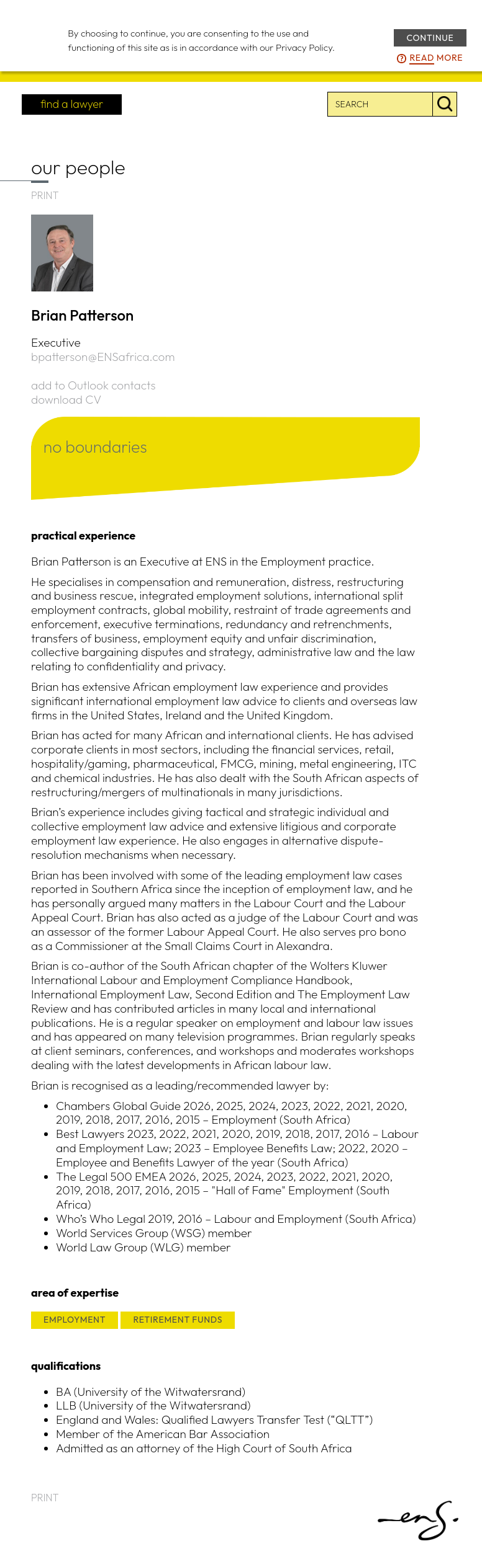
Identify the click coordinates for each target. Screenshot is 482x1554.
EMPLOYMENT (74, 1319)
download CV (66, 399)
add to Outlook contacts (93, 385)
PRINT (45, 195)
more (436, 58)
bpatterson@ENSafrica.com (103, 356)
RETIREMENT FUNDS (177, 1319)
